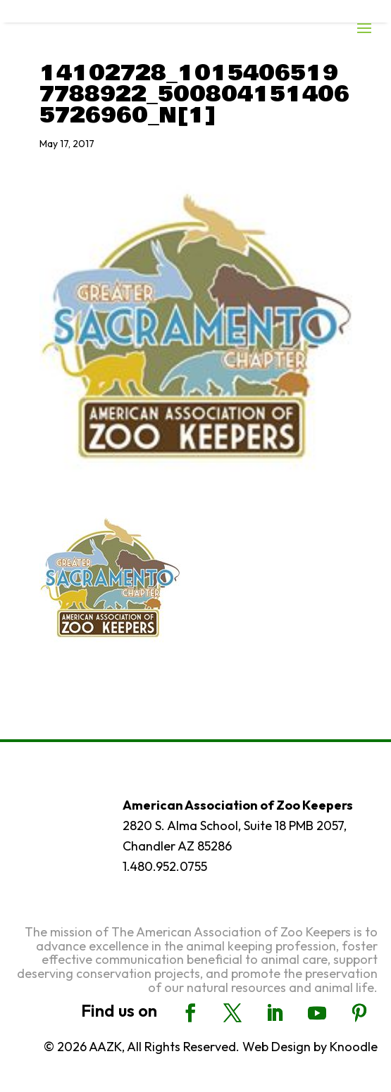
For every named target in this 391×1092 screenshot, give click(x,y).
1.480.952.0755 (165, 866)
